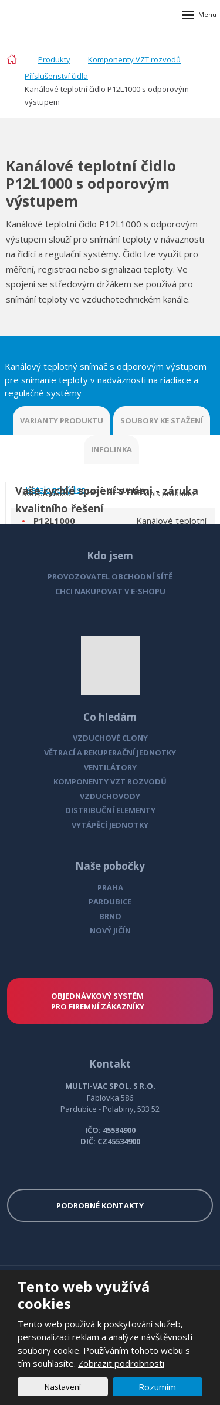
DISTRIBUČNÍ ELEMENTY (110, 810)
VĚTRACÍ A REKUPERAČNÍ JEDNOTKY (110, 752)
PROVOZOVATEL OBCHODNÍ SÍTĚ (110, 576)
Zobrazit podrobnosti (121, 1363)
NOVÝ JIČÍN (110, 930)
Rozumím (157, 1387)
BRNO (110, 916)
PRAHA (110, 887)
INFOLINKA (111, 449)
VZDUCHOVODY (110, 796)
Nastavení (63, 1386)
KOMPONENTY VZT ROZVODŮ (110, 781)
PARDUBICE (110, 901)
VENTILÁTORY (110, 767)
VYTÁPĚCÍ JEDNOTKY (110, 825)
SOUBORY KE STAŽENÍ (161, 420)
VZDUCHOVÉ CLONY (110, 738)
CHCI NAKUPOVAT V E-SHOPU (110, 591)
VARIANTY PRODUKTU (61, 420)
